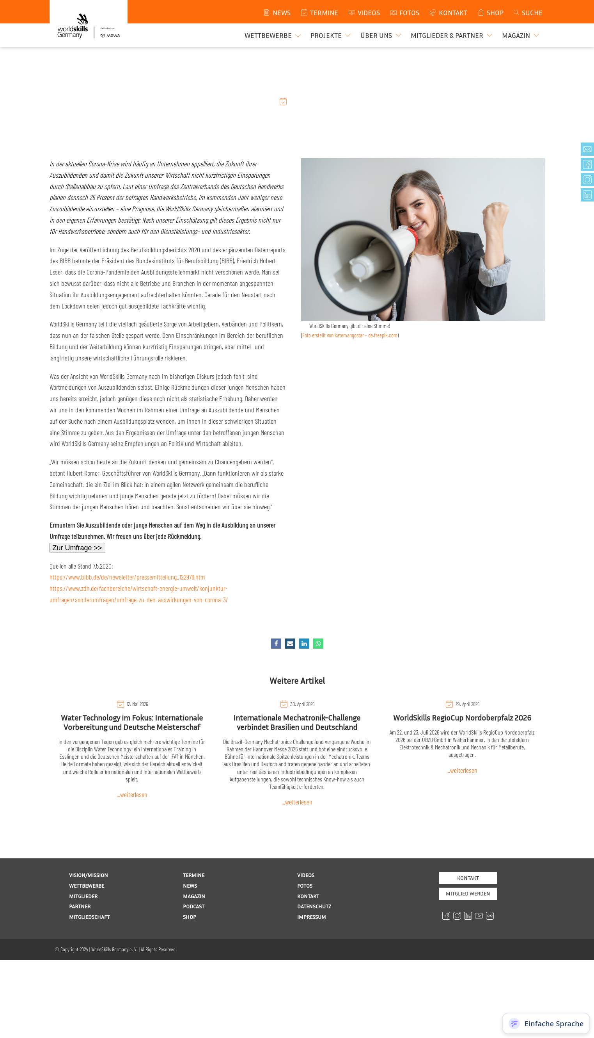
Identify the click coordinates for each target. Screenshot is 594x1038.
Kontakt (468, 877)
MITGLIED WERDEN (468, 893)
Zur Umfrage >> (77, 548)
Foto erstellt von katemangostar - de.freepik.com (349, 335)
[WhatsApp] (318, 643)
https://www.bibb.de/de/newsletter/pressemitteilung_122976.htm (127, 577)
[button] (331, 35)
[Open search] (527, 12)
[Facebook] (276, 643)
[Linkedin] (304, 643)
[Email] (290, 643)
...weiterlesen (132, 794)
